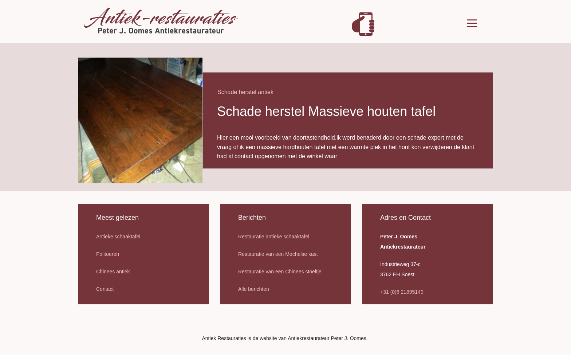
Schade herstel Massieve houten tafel (326, 111)
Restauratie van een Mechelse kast (278, 254)
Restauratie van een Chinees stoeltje (280, 271)
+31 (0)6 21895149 (402, 292)
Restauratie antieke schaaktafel (273, 236)
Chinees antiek (113, 271)
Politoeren (107, 254)
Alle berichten (253, 289)
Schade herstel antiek (245, 92)
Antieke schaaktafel (118, 236)
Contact (105, 289)
